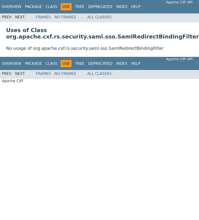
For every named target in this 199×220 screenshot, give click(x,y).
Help (135, 7)
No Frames (65, 17)
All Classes (99, 17)
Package (33, 7)
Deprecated (100, 7)
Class (51, 7)
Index (122, 7)
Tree (79, 7)
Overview (11, 7)
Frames (43, 17)
